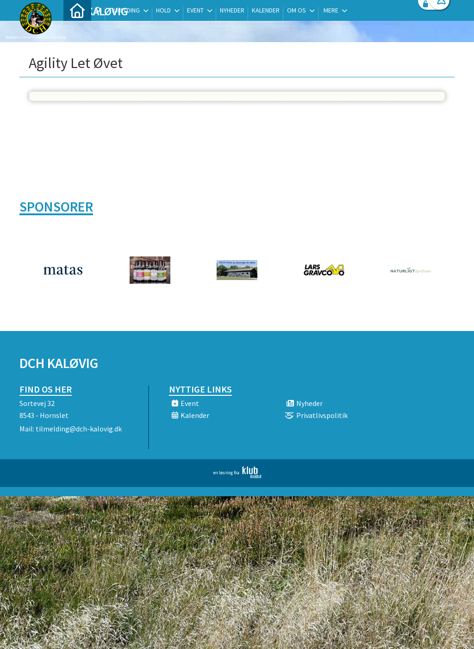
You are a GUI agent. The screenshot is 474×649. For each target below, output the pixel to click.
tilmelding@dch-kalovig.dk (79, 428)
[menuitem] (77, 31)
